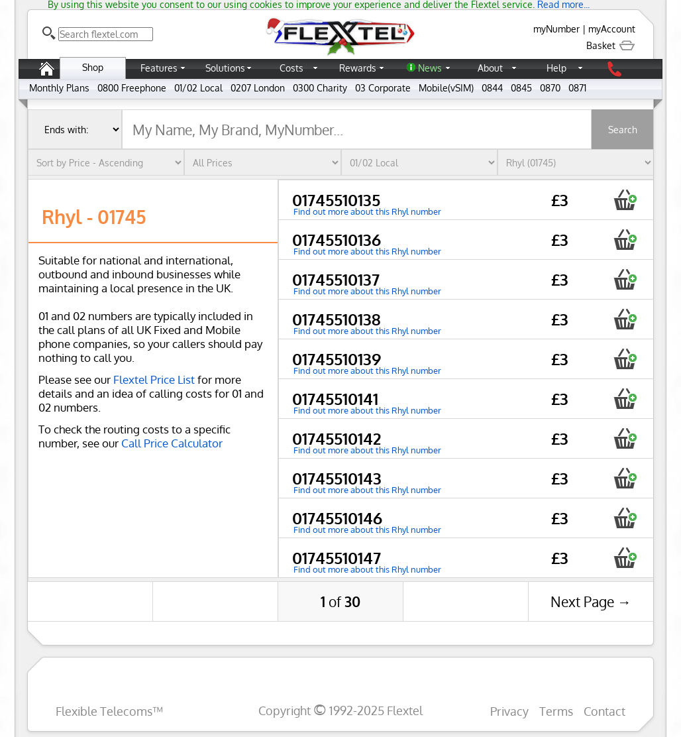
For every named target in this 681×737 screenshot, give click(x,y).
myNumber (556, 28)
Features (159, 68)
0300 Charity (320, 87)
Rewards (357, 68)
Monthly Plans (59, 87)
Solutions (225, 68)
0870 (550, 87)
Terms (556, 710)
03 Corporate (383, 87)
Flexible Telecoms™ (109, 710)
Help (556, 68)
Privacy (509, 710)
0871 (577, 87)
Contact (604, 710)
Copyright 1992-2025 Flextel (340, 710)
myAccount (611, 28)
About (490, 68)
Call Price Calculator (172, 443)
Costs (291, 68)
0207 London (258, 87)
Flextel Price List (154, 379)
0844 (492, 87)
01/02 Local (198, 87)
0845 (521, 87)
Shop (92, 67)
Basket (610, 45)
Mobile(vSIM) (446, 87)
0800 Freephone (131, 87)
